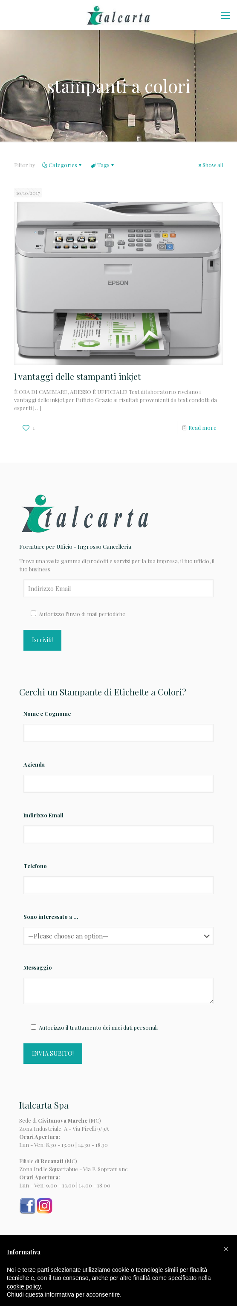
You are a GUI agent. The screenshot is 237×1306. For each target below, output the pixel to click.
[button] (226, 1249)
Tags (102, 164)
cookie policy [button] (23, 1286)
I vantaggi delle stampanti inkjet (77, 376)
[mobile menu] (225, 15)
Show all (210, 164)
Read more (202, 427)
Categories (62, 164)
